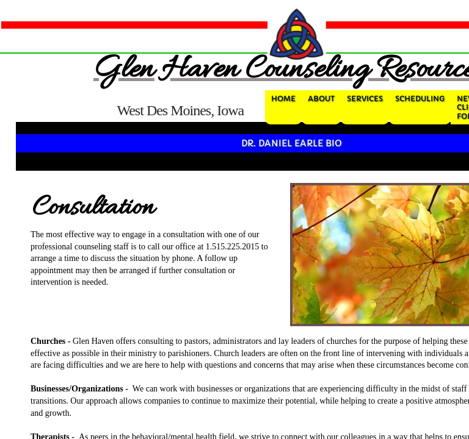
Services (365, 98)
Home (283, 98)
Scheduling (420, 98)
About (321, 98)
